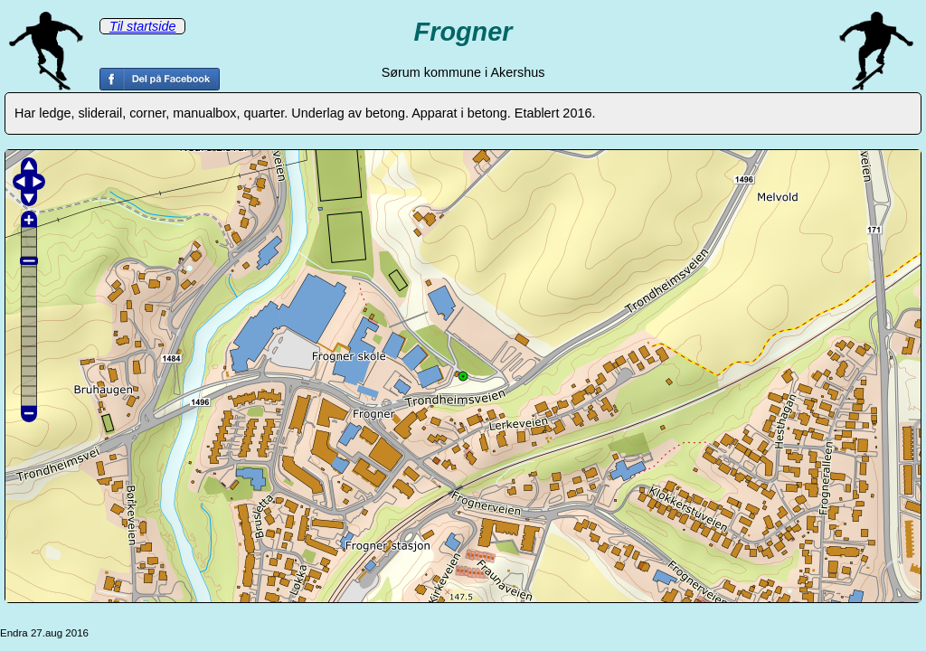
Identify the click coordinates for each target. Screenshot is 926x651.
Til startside (142, 26)
